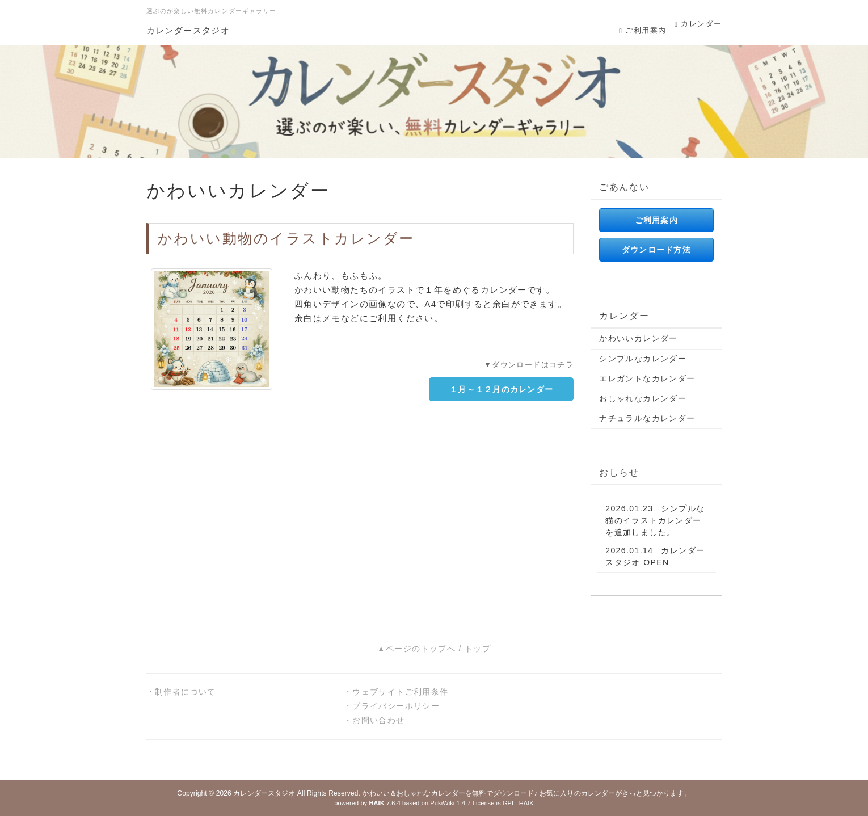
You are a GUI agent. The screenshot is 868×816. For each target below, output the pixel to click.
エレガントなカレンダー (647, 378)
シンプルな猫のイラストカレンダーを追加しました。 (655, 520)
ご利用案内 (642, 30)
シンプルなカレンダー (642, 358)
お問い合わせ (378, 720)
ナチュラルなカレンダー (647, 418)
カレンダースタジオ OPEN (655, 556)
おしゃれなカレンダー (642, 398)
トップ (478, 648)
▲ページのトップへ (416, 648)
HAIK (526, 803)
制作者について (185, 691)
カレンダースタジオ (188, 30)
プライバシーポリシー (396, 705)
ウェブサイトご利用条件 (400, 691)
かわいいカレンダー (638, 338)
